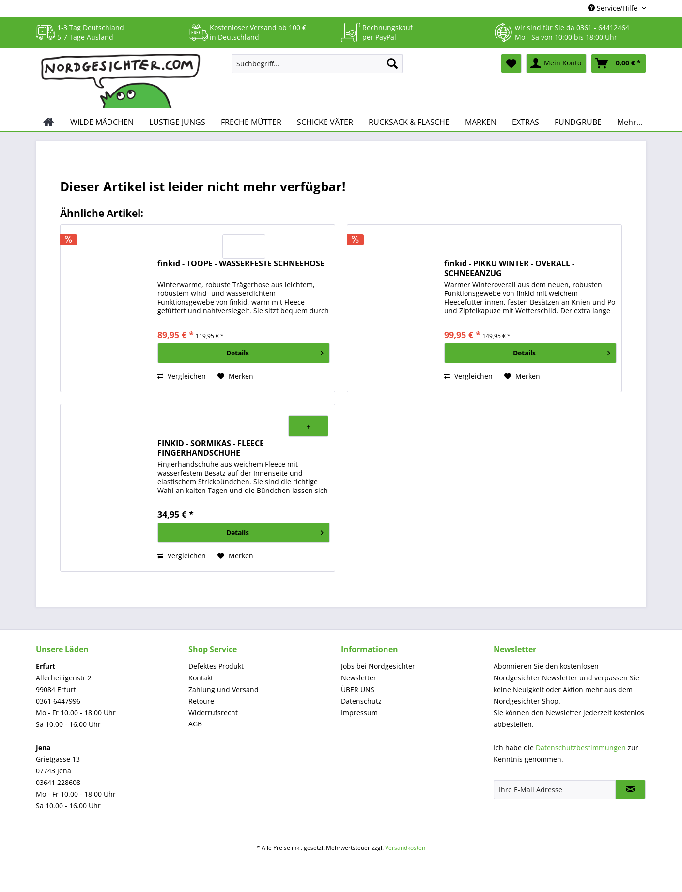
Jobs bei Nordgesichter (378, 666)
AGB (195, 723)
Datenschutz (361, 701)
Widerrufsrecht (213, 712)
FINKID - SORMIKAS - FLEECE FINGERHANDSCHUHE (210, 448)
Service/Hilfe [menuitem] (613, 8)
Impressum (359, 712)
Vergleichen (181, 376)
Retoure (201, 701)
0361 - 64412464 (602, 27)
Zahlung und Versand (223, 689)
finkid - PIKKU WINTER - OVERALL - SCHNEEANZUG (509, 268)
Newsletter (358, 677)
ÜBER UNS (357, 689)
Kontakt (200, 677)
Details (275, 351)
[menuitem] (317, 68)
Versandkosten (405, 848)
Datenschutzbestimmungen (581, 747)
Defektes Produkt (216, 666)
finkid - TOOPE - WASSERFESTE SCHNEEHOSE (241, 264)
